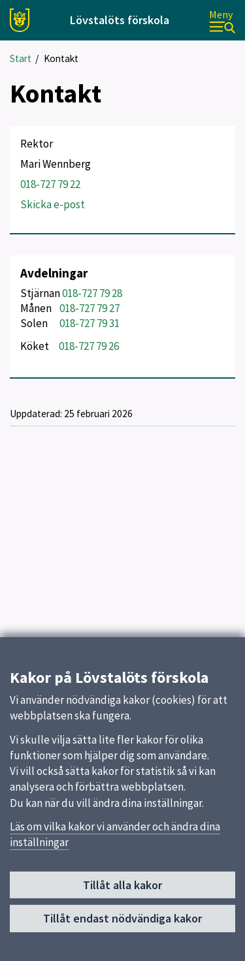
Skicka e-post (52, 204)
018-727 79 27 (89, 308)
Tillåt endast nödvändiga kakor (122, 922)
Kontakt (61, 58)
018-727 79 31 (89, 323)
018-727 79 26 (89, 346)
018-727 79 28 (92, 293)
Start (20, 58)
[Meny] (222, 20)
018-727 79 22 (50, 184)
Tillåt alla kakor (122, 888)
